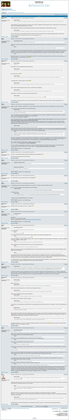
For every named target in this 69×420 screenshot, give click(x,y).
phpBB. (36, 418)
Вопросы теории (21, 12)
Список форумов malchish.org (13, 12)
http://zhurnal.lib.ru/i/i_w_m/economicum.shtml (33, 219)
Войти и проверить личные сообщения (39, 6)
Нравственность (6, 9)
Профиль (31, 6)
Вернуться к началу (4, 36)
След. (15, 10)
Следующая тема (64, 14)
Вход (48, 6)
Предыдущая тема (58, 14)
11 (12, 10)
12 (13, 10)
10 (11, 10)
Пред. (6, 10)
